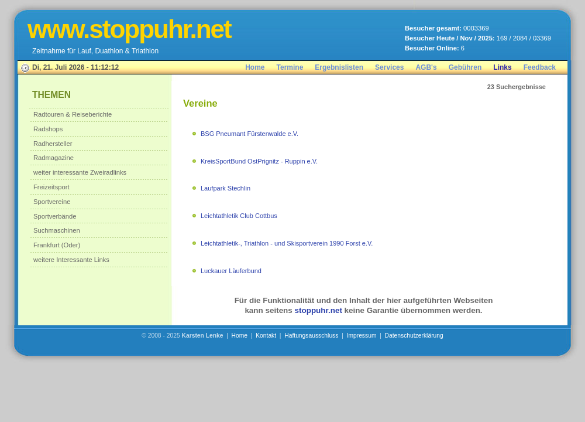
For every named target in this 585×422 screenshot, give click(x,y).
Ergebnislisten (339, 67)
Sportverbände (54, 216)
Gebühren (465, 67)
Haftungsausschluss (311, 335)
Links (502, 67)
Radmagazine (53, 157)
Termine (290, 67)
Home (254, 67)
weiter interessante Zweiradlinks (79, 172)
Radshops (48, 128)
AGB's (425, 67)
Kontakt (266, 335)
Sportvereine (51, 201)
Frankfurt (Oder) (56, 245)
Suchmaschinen (56, 230)
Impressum (362, 335)
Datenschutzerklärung (414, 335)
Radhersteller (53, 143)
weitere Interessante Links (71, 259)
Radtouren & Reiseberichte (72, 114)
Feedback (540, 67)
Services (389, 67)
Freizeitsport (51, 186)
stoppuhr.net (318, 310)
